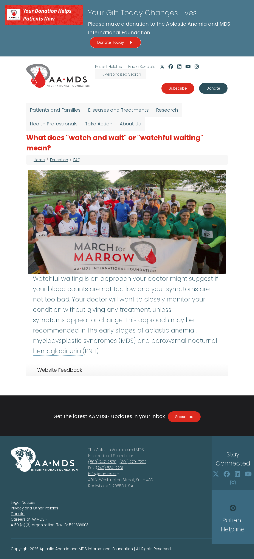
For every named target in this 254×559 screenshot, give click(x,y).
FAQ (77, 159)
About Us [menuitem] (130, 123)
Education (59, 159)
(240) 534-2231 (109, 467)
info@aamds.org (103, 473)
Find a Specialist (142, 66)
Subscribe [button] (178, 88)
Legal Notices (23, 502)
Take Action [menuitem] (98, 123)
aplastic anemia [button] (170, 330)
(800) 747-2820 (102, 461)
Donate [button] (213, 88)
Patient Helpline (108, 66)
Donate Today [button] (115, 42)
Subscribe (184, 416)
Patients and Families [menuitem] (55, 110)
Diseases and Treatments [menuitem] (118, 110)
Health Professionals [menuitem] (53, 123)
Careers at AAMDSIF (29, 519)
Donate (18, 513)
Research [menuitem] (167, 110)
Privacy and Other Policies (34, 508)
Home (39, 159)
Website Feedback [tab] (59, 370)
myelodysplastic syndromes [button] (76, 341)
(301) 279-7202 (133, 461)
